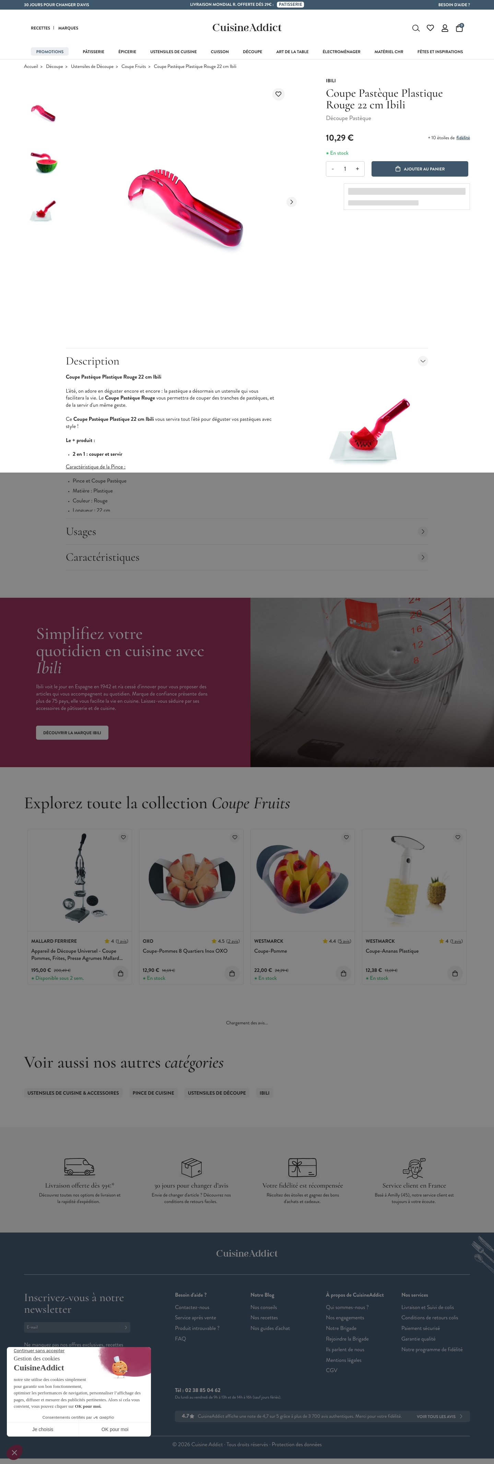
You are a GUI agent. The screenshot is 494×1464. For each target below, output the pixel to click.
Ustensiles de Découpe (92, 66)
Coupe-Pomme (270, 951)
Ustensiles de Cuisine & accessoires (73, 1093)
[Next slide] (291, 202)
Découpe (54, 66)
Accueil (31, 66)
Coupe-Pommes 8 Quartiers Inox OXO (185, 951)
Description (247, 361)
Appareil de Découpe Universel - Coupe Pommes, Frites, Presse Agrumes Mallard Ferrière (75, 958)
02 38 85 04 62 (202, 1390)
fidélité (463, 138)
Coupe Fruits (133, 66)
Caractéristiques (247, 557)
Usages (247, 531)
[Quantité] (345, 169)
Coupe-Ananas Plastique (392, 951)
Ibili (265, 1093)
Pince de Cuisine (153, 1093)
